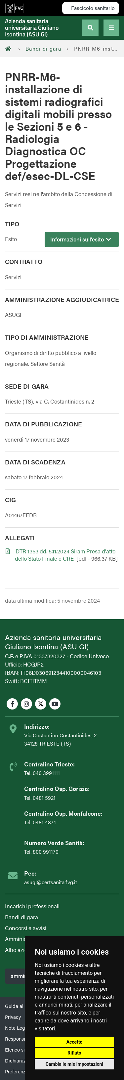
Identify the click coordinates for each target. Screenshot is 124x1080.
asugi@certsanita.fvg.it (50, 882)
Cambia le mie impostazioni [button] (74, 1064)
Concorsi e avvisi (25, 928)
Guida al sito (19, 1005)
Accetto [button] (74, 1042)
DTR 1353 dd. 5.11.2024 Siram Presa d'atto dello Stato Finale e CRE (65, 554)
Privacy (13, 1016)
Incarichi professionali (32, 906)
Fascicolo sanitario (92, 8)
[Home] (10, 48)
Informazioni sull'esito (81, 239)
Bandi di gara (43, 48)
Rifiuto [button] (74, 1053)
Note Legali (17, 1027)
